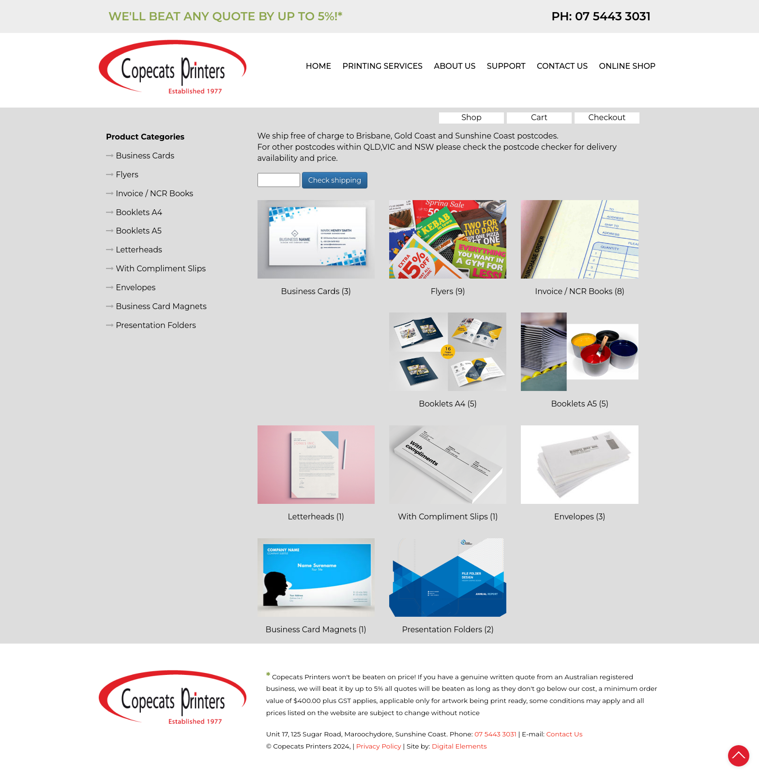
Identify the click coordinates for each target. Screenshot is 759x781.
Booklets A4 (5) (448, 403)
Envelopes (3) (580, 516)
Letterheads (134, 249)
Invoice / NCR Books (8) (579, 291)
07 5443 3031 (613, 16)
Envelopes (130, 287)
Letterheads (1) (316, 516)
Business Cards (140, 155)
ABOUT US (454, 66)
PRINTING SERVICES (383, 66)
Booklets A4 (134, 212)
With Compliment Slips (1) (448, 516)
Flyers (122, 174)
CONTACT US (562, 66)
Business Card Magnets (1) (316, 629)
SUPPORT (506, 66)
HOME (318, 66)
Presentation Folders (151, 325)
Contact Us (564, 734)
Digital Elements (459, 746)
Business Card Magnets (156, 306)
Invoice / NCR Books (149, 193)
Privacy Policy (378, 746)
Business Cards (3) (316, 291)
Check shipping (335, 180)
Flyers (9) (448, 291)
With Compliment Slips (156, 268)
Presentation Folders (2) (448, 629)
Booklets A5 (134, 230)
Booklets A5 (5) (579, 403)
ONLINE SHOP (627, 66)
